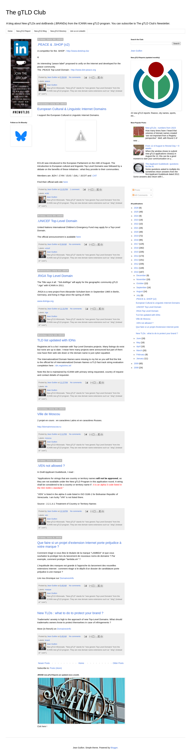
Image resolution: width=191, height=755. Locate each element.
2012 (136, 264)
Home (10, 31)
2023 (136, 220)
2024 (136, 216)
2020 (136, 232)
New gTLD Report (23, 31)
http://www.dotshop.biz (77, 51)
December (141, 275)
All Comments (140, 195)
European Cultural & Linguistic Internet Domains (71, 109)
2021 (136, 228)
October (140, 283)
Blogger (114, 747)
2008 (136, 367)
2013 (136, 260)
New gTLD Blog (40, 31)
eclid (47, 193)
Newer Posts (44, 663)
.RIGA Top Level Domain (55, 276)
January (140, 358)
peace (47, 81)
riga (46, 313)
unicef (47, 248)
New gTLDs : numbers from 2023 (160, 128)
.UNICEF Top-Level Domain (57, 221)
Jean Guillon (136, 51)
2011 (136, 268)
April (138, 346)
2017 (136, 244)
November (141, 279)
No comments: (75, 77)
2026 (136, 208)
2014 (136, 256)
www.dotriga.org (45, 301)
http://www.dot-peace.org (83, 70)
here (65, 182)
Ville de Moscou (48, 414)
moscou (48, 438)
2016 (136, 248)
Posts (136, 190)
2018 (136, 240)
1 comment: (75, 189)
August (139, 291)
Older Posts (118, 663)
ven (46, 515)
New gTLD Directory (58, 31)
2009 (136, 363)
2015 (136, 252)
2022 (136, 224)
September (141, 287)
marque (48, 590)
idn (46, 386)
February (140, 354)
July (138, 295)
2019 (136, 236)
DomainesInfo (67, 578)
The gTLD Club (26, 12)
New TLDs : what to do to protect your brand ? (70, 613)
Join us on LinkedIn (77, 31)
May (138, 342)
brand (47, 640)
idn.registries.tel (63, 365)
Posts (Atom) (56, 668)
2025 (136, 212)
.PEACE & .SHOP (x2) (53, 44)
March (139, 350)
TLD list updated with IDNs (56, 340)
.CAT (94, 175)
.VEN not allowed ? (51, 466)
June (138, 338)
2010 (136, 272)
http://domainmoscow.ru (49, 426)
